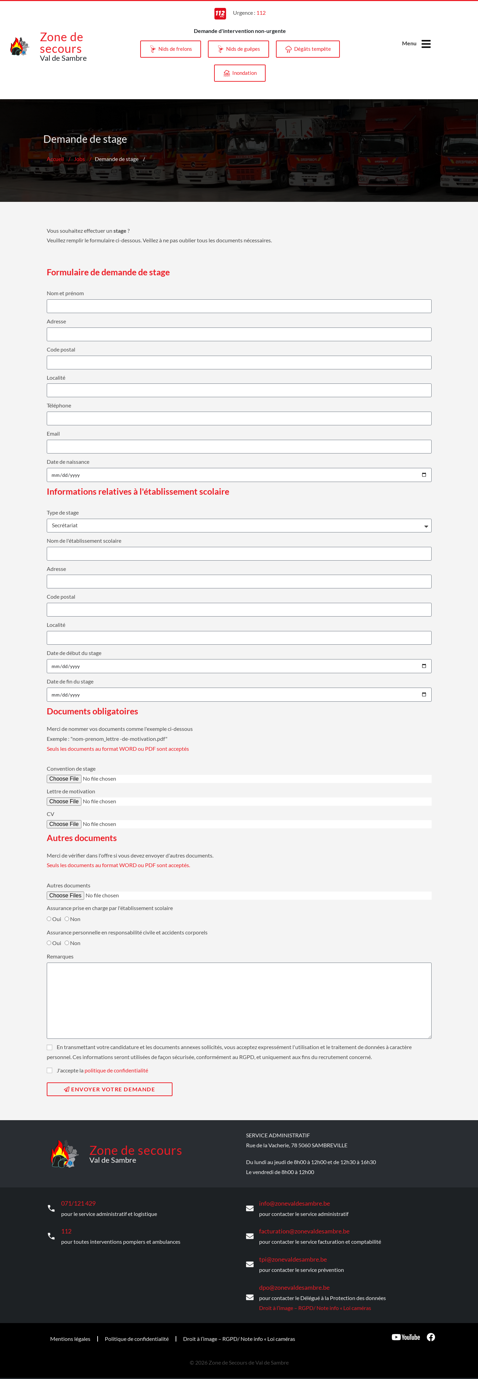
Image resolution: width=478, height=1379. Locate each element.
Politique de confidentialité (137, 1333)
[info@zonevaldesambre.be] (250, 1207)
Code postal (61, 349)
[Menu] (427, 44)
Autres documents (68, 885)
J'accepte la (102, 1070)
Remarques (60, 956)
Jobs (79, 159)
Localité (56, 377)
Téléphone (59, 405)
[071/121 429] (51, 1207)
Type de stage (63, 512)
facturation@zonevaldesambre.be (298, 1229)
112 (65, 1229)
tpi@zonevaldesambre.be (289, 1255)
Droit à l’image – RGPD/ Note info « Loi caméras (315, 1302)
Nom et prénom (65, 293)
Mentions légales (70, 1333)
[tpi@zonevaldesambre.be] (250, 1261)
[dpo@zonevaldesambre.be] (250, 1292)
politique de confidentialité (116, 1070)
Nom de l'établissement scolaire (84, 540)
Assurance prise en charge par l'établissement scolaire (110, 908)
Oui (56, 919)
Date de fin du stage (70, 681)
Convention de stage (71, 768)
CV (50, 814)
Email (53, 433)
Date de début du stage (74, 653)
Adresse (56, 321)
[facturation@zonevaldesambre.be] (250, 1234)
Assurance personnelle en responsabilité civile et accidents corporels (127, 932)
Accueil (55, 159)
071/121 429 (76, 1202)
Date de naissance (68, 461)
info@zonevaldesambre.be (290, 1202)
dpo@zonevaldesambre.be (290, 1282)
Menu (409, 43)
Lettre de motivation (71, 791)
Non (75, 919)
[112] (51, 1234)
